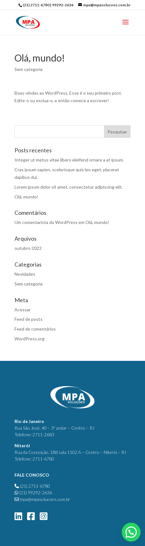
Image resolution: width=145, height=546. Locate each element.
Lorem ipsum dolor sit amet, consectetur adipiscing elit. (68, 187)
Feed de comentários (35, 329)
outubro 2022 (28, 248)
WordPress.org (29, 338)
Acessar (22, 309)
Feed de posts (28, 319)
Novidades (24, 274)
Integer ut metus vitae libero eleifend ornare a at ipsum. (69, 159)
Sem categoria (28, 69)
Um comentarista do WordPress (46, 222)
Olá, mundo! (26, 196)
